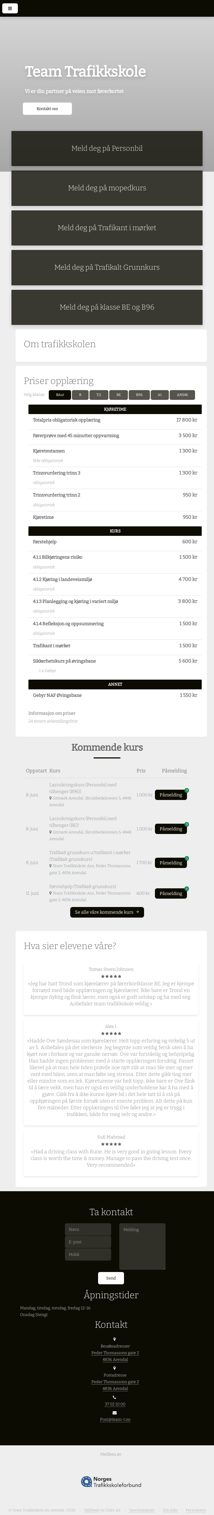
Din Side (170, 1510)
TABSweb (92, 1510)
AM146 (182, 395)
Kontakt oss (47, 108)
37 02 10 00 (115, 1404)
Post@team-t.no (115, 1419)
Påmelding (173, 793)
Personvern (196, 1510)
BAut (60, 395)
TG (98, 395)
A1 (160, 395)
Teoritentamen (142, 1510)
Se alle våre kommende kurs (107, 912)
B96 (139, 395)
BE (118, 395)
